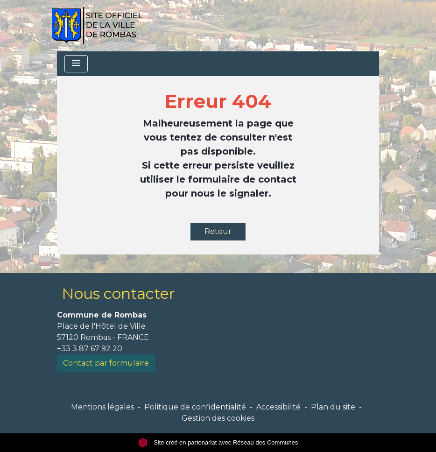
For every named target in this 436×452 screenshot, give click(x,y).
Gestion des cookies (218, 418)
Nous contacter (118, 293)
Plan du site (333, 407)
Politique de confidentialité (195, 407)
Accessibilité (278, 407)
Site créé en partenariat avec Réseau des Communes (218, 442)
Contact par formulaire (106, 363)
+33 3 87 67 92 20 (89, 348)
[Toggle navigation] (76, 63)
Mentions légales (102, 407)
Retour (218, 231)
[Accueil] (97, 26)
